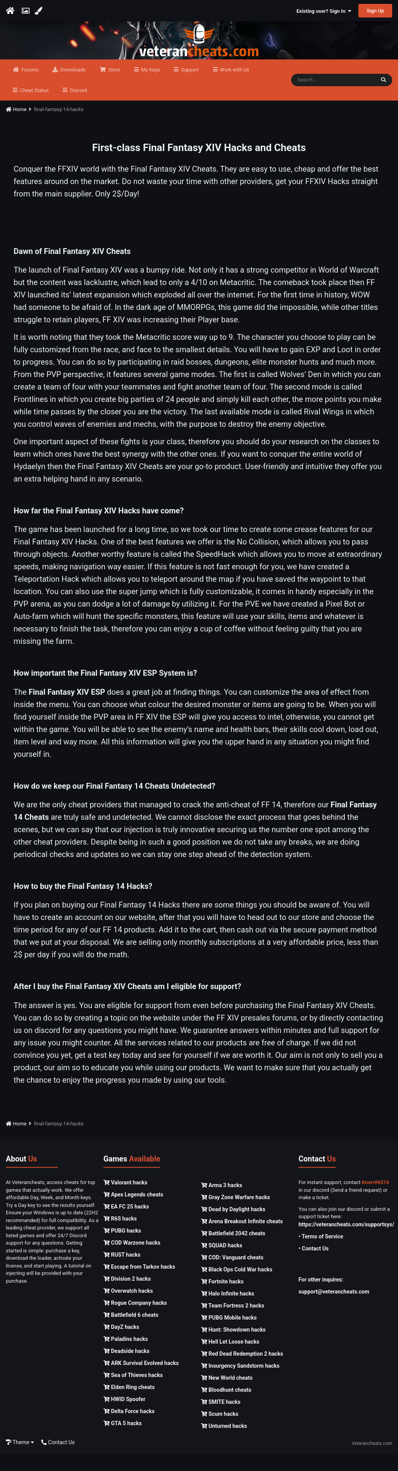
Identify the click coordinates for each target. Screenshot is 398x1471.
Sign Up (375, 11)
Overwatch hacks (128, 1307)
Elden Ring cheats (129, 1403)
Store (113, 86)
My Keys (150, 86)
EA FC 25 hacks (126, 1223)
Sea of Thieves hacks (133, 1391)
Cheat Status (34, 107)
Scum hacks (219, 1430)
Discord (77, 107)
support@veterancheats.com (333, 1308)
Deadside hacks (126, 1367)
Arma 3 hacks (221, 1201)
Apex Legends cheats (133, 1211)
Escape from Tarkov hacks (139, 1283)
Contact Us (58, 1458)
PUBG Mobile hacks (229, 1334)
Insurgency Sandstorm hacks (240, 1382)
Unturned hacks (224, 1442)
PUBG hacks (122, 1247)
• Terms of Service (320, 1253)
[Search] (333, 96)
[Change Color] (39, 11)
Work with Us (234, 86)
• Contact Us (313, 1265)
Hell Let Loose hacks (230, 1358)
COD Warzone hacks (132, 1259)
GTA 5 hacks (122, 1439)
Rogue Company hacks (135, 1319)
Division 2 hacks (127, 1295)
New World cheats (227, 1394)
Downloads (72, 86)
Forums (29, 86)
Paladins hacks (125, 1355)
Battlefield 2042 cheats (233, 1250)
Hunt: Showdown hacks (233, 1346)
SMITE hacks (221, 1418)
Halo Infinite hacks (227, 1310)
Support (189, 86)
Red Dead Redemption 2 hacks (242, 1370)
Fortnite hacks (222, 1298)
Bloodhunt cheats (226, 1406)
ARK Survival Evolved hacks (141, 1379)
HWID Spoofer (124, 1415)
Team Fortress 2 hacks (232, 1322)
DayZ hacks (121, 1343)
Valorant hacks (125, 1199)
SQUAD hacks (221, 1262)
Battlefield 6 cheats (130, 1331)
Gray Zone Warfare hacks (235, 1213)
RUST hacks (121, 1271)
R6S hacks (120, 1235)
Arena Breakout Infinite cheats (242, 1238)
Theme (20, 1458)
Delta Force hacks (129, 1427)
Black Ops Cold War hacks (236, 1286)
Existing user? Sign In (324, 11)
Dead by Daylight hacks (233, 1225)
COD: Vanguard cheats (232, 1274)
